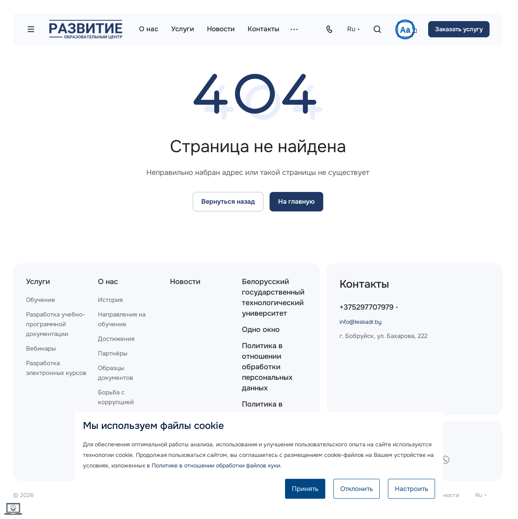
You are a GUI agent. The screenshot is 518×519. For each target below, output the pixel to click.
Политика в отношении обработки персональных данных (267, 366)
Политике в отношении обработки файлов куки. (217, 465)
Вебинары (41, 349)
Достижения (116, 339)
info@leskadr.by (360, 321)
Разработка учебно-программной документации (55, 324)
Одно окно (261, 329)
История (110, 300)
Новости (185, 281)
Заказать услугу (459, 29)
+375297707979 (367, 307)
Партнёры (112, 353)
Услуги (38, 281)
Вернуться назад (228, 201)
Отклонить (356, 489)
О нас (108, 281)
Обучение (40, 300)
